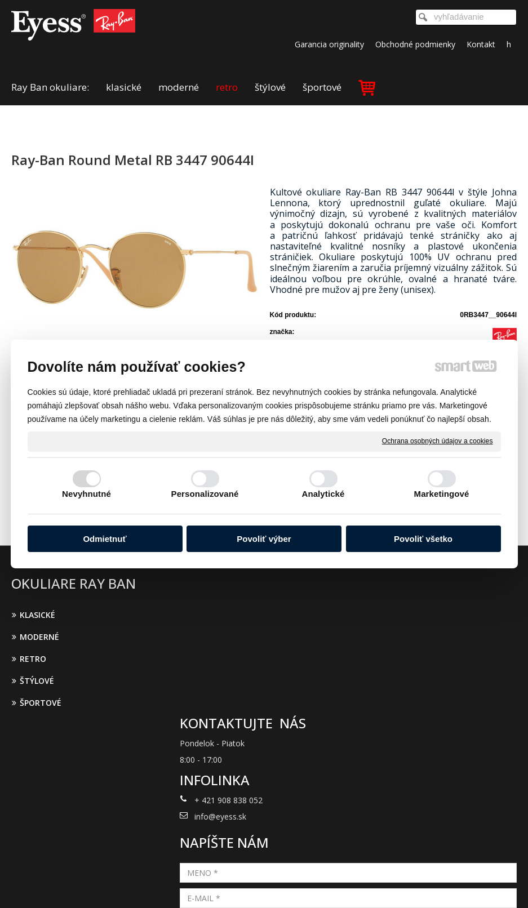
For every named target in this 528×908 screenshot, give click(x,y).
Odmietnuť (104, 539)
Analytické (322, 493)
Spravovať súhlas (449, 884)
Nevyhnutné (86, 493)
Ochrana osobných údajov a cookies (437, 441)
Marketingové (441, 493)
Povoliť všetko (423, 539)
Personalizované (205, 493)
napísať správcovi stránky (249, 884)
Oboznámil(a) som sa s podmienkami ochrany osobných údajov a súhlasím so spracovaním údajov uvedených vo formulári (443, 740)
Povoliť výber (264, 539)
